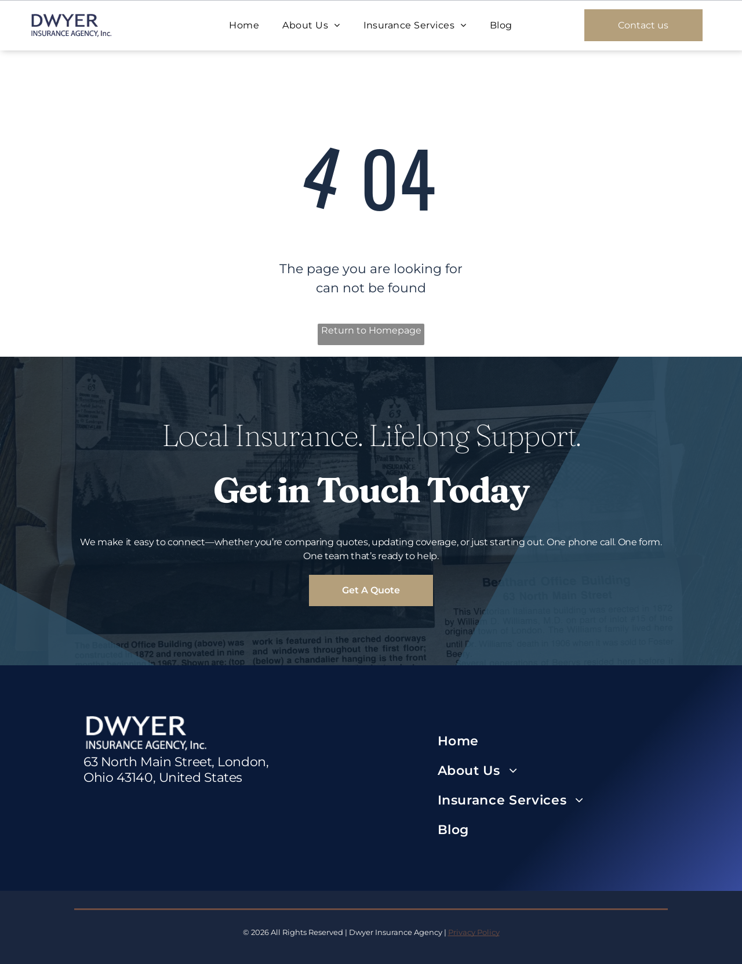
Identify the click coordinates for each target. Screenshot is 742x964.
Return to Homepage (371, 330)
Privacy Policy (474, 932)
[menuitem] (244, 25)
